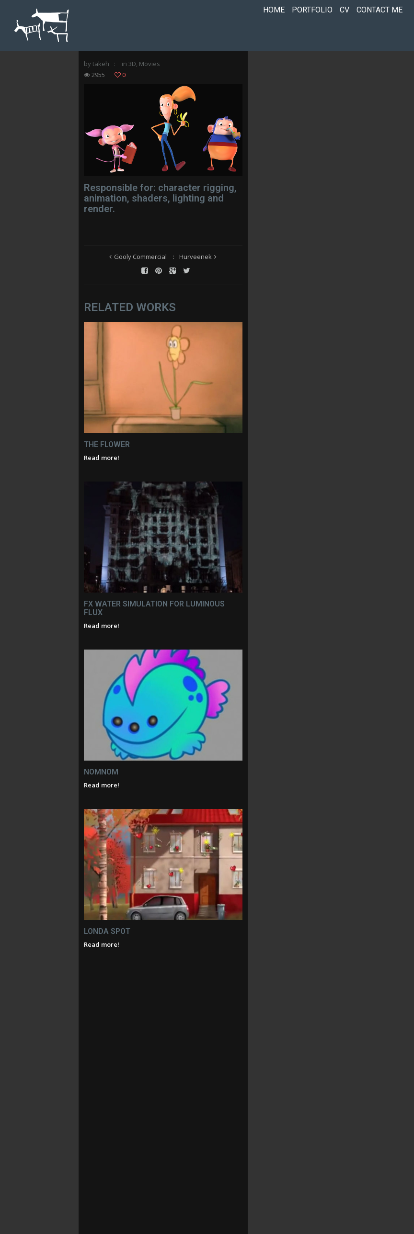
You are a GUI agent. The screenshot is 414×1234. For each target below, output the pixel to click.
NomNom (104, 974)
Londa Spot (110, 1191)
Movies (152, 67)
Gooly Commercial (184, 297)
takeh (104, 67)
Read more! (105, 555)
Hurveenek (239, 297)
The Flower (110, 542)
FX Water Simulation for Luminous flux (168, 758)
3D (135, 67)
